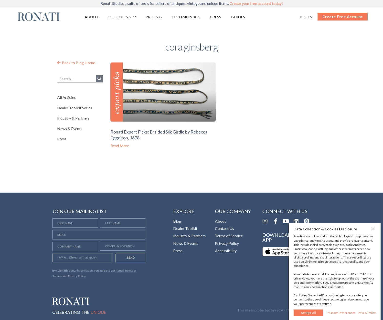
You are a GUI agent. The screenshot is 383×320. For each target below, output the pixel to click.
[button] (373, 229)
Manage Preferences (341, 313)
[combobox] (82, 258)
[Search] (99, 78)
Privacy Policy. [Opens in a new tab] (77, 276)
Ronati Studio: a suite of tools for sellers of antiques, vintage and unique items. (191, 3)
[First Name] (75, 223)
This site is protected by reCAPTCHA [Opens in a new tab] (266, 310)
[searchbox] (82, 258)
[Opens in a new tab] (306, 16)
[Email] (98, 234)
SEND (131, 257)
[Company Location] (123, 246)
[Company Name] (75, 246)
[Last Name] (123, 223)
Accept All (308, 313)
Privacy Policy (367, 313)
